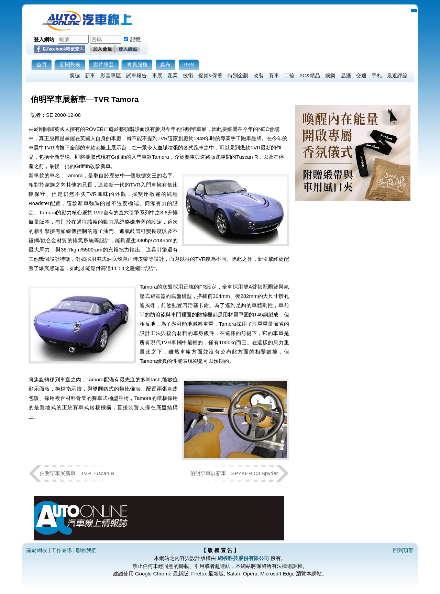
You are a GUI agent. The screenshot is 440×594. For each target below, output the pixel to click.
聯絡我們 (86, 550)
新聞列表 (70, 64)
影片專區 (103, 64)
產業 (172, 75)
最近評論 (397, 75)
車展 (157, 75)
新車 (90, 75)
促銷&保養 (210, 75)
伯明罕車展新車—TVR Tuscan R (77, 473)
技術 (188, 75)
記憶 (135, 39)
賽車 (274, 75)
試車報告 (136, 75)
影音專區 (110, 75)
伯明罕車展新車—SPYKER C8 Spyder (234, 473)
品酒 (346, 75)
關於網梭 (36, 550)
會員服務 (137, 64)
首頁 (41, 64)
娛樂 (330, 75)
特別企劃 (238, 75)
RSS (189, 64)
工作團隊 (61, 550)
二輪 (289, 75)
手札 (377, 75)
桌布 (165, 64)
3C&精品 (310, 75)
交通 (361, 75)
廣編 (74, 75)
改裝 (258, 75)
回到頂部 (403, 550)
